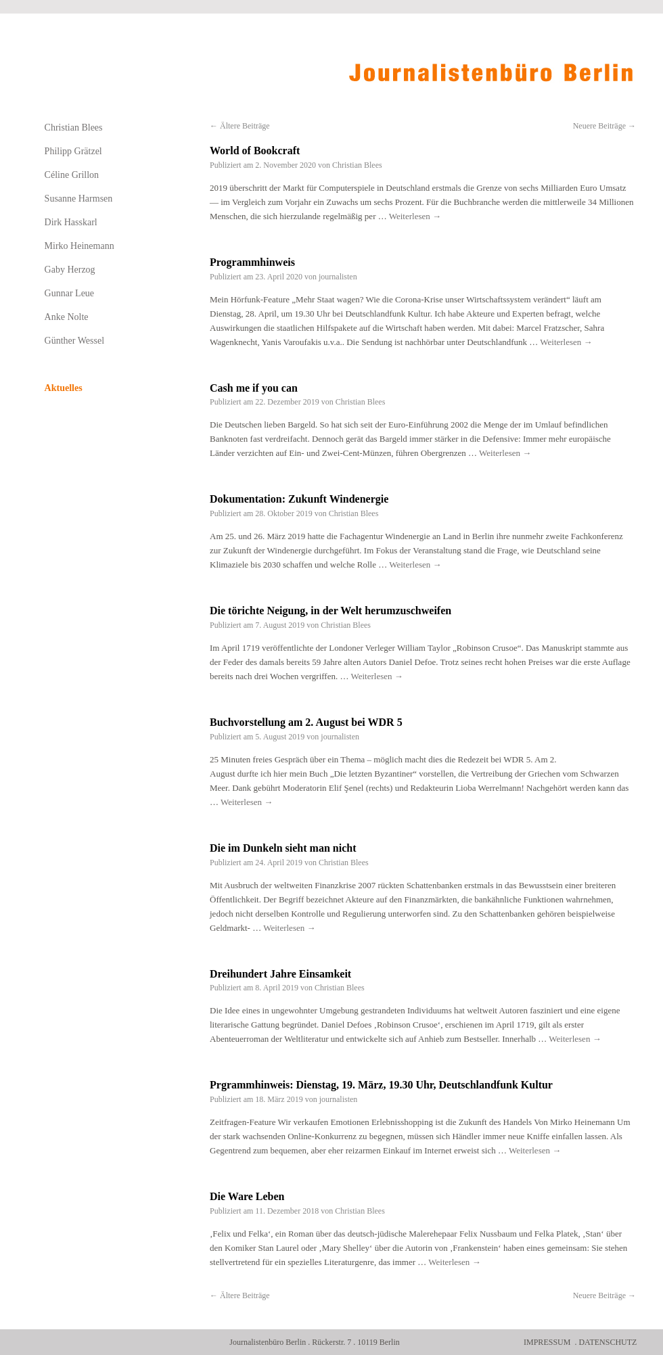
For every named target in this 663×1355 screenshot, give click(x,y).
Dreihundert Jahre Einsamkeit (280, 974)
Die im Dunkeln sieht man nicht (283, 848)
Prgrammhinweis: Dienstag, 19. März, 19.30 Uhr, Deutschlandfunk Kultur (381, 1084)
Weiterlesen (415, 216)
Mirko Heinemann (79, 246)
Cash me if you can (254, 388)
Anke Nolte (67, 317)
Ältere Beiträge (240, 126)
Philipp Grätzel (73, 151)
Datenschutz (607, 1342)
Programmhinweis (252, 262)
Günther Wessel (74, 341)
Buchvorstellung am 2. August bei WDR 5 (306, 722)
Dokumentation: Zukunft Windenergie (299, 499)
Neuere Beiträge (604, 126)
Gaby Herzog (70, 270)
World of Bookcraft (255, 150)
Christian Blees (357, 165)
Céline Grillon (72, 175)
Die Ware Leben (247, 1196)
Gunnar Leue (69, 293)
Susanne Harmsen (79, 198)
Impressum (547, 1342)
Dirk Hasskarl (71, 222)
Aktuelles (64, 388)
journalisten (338, 276)
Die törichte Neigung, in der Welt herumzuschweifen (330, 610)
